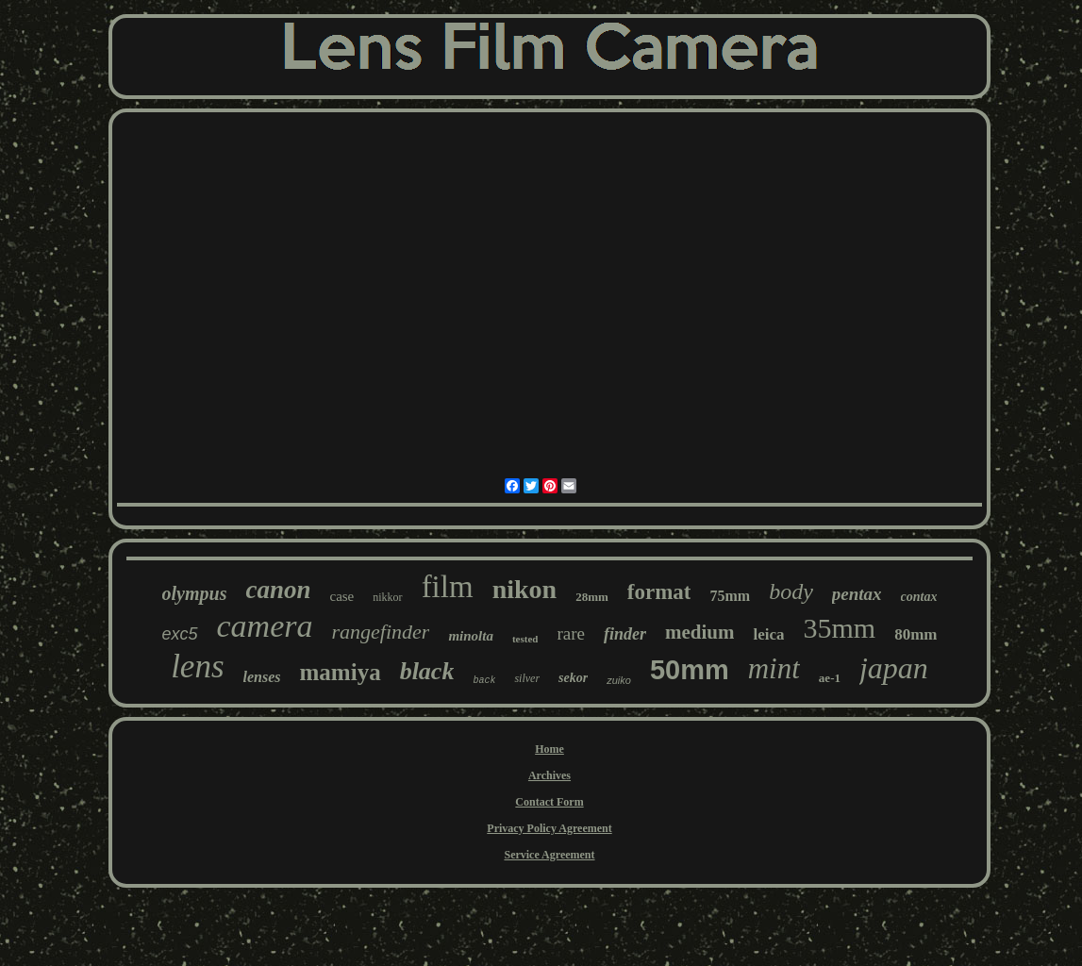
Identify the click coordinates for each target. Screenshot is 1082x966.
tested (525, 638)
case (341, 596)
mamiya (340, 672)
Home (549, 749)
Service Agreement (549, 854)
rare (571, 633)
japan (893, 668)
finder (625, 634)
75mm (729, 596)
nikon (525, 589)
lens (197, 666)
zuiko (619, 680)
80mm (915, 634)
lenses (262, 677)
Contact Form (549, 801)
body (791, 591)
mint (774, 668)
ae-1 (830, 678)
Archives (549, 775)
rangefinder (381, 631)
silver (527, 678)
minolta (470, 635)
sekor (573, 678)
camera (265, 625)
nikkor (387, 597)
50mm (689, 670)
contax (919, 597)
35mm (839, 627)
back (484, 680)
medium (700, 632)
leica (768, 634)
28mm (591, 597)
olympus (194, 593)
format (659, 592)
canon (277, 589)
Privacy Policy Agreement (549, 828)
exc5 (180, 634)
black (427, 671)
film (448, 587)
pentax (857, 594)
